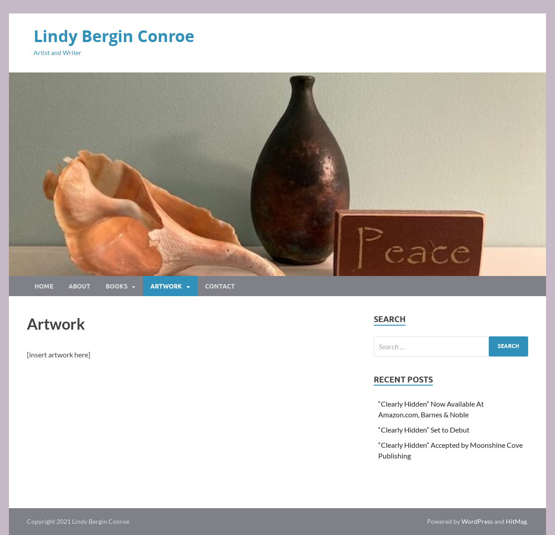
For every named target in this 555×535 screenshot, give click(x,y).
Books (117, 286)
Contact (220, 286)
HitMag (516, 521)
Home (43, 286)
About (79, 286)
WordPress (477, 521)
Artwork (166, 286)
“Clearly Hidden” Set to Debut (424, 429)
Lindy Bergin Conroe (114, 36)
